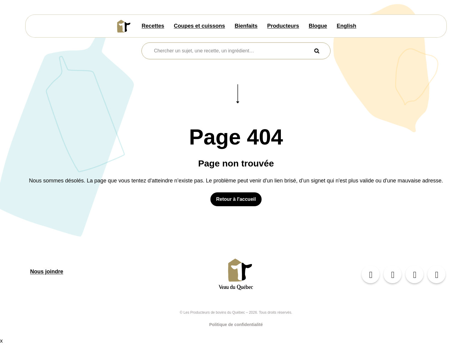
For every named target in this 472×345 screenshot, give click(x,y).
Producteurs (283, 26)
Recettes (152, 26)
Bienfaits (246, 26)
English (346, 26)
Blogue (318, 26)
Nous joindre (46, 272)
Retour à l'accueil (236, 199)
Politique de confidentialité (236, 324)
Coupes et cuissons (199, 26)
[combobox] (232, 51)
